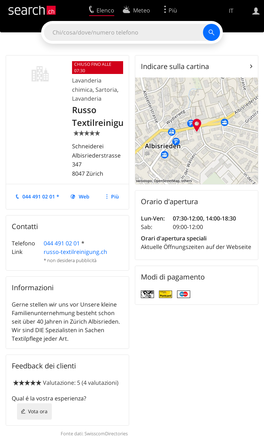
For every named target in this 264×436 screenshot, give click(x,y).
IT (231, 11)
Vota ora (38, 411)
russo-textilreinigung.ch (75, 252)
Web (84, 196)
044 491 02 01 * (40, 196)
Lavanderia (86, 98)
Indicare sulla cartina (175, 66)
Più (115, 196)
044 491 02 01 (62, 243)
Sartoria (106, 90)
